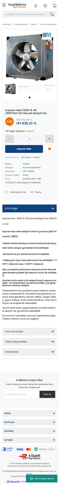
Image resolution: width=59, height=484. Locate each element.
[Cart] (55, 5)
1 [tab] (30, 97)
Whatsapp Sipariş (41, 478)
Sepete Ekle (24, 149)
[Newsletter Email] (30, 394)
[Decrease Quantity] (9, 139)
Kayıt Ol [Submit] (47, 394)
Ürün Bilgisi (11, 208)
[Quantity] (29, 139)
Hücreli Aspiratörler (32, 167)
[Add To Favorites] (49, 149)
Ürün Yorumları (14, 331)
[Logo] (17, 5)
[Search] (29, 14)
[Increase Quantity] (49, 139)
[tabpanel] (10, 89)
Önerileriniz (12, 352)
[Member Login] (36, 5)
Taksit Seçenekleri (16, 341)
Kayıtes (26, 163)
